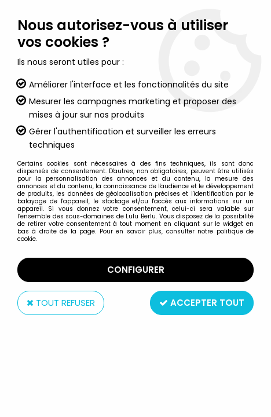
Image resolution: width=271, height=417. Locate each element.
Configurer (135, 270)
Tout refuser (61, 303)
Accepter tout (201, 303)
